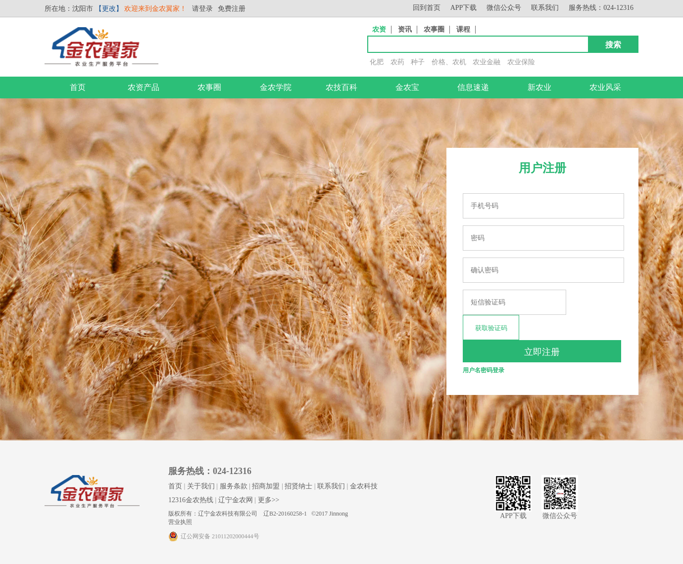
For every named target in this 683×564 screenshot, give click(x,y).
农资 (379, 29)
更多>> (269, 500)
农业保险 (521, 62)
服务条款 (233, 486)
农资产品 (143, 87)
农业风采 (605, 87)
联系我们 (545, 7)
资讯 (405, 29)
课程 (463, 29)
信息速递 (473, 87)
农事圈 (434, 29)
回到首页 (426, 7)
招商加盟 (266, 486)
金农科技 (364, 486)
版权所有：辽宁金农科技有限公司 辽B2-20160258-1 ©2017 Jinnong (258, 513)
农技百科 (341, 87)
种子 (418, 62)
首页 (78, 87)
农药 (397, 62)
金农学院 (276, 87)
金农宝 (407, 87)
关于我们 (201, 486)
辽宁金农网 (235, 500)
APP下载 (463, 7)
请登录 (202, 8)
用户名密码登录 (483, 370)
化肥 (377, 62)
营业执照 (180, 522)
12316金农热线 (190, 500)
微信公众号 (504, 7)
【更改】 (109, 8)
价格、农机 (449, 62)
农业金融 (486, 62)
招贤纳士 (298, 486)
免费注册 (231, 8)
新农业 (539, 87)
